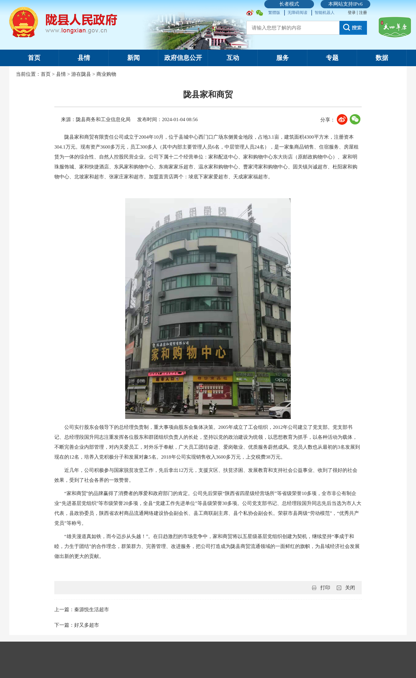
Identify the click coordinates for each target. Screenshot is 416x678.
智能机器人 (325, 12)
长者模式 (289, 4)
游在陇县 (81, 74)
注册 (363, 12)
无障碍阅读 (297, 12)
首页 (34, 57)
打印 (325, 587)
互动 (233, 57)
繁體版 (274, 12)
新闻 (133, 57)
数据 (382, 57)
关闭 (350, 587)
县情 (84, 57)
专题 (332, 57)
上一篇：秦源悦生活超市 (81, 609)
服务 (282, 57)
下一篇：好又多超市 (76, 625)
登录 (352, 12)
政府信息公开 (183, 57)
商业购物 (106, 74)
